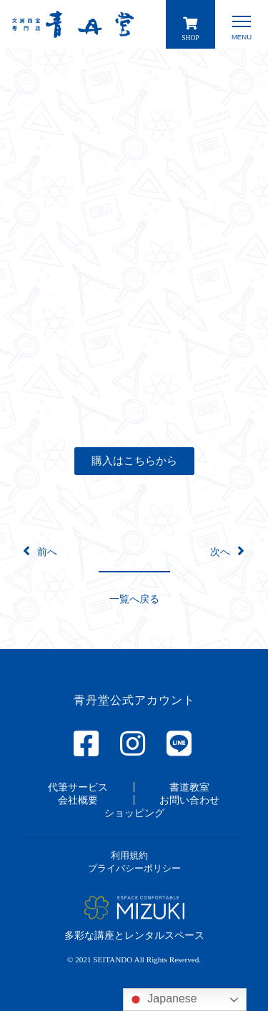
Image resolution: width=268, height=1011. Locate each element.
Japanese (162, 999)
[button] (134, 461)
